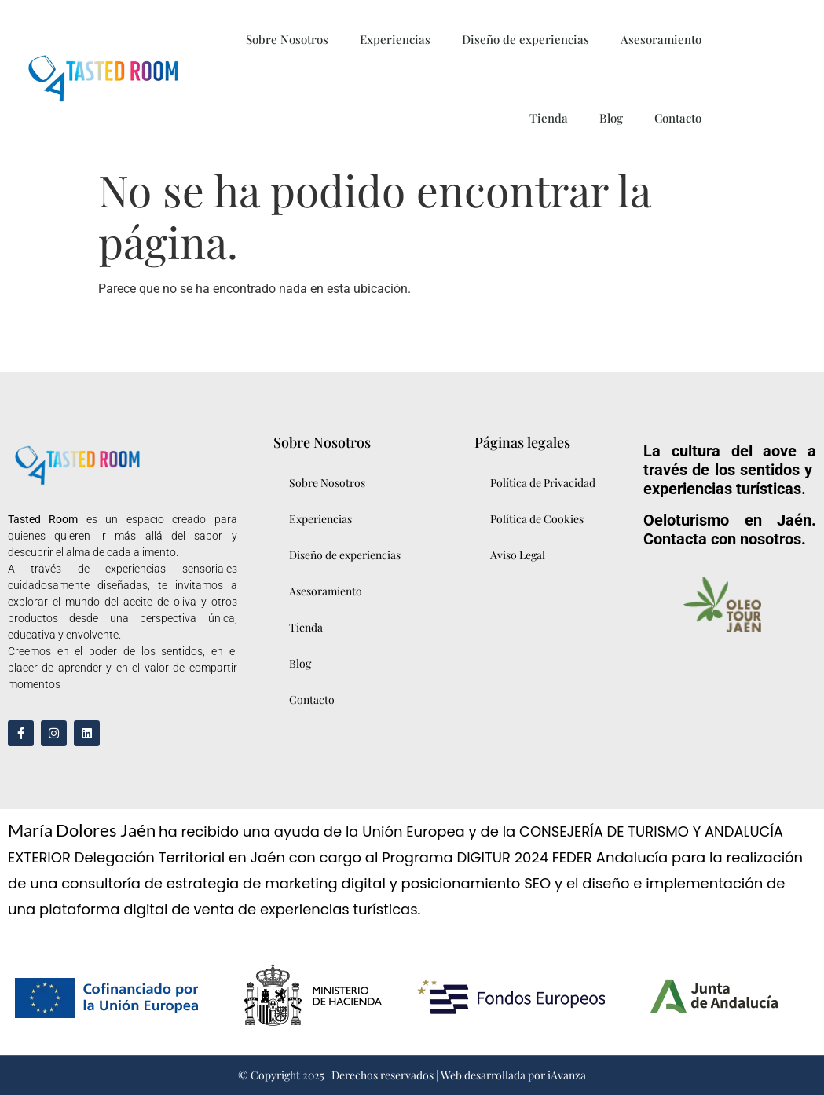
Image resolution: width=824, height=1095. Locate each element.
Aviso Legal (517, 555)
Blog (611, 118)
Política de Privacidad (542, 482)
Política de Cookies (537, 518)
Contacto (677, 118)
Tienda (548, 118)
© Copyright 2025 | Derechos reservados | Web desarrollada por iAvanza (412, 1075)
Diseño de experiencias (525, 39)
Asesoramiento (661, 39)
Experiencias (395, 39)
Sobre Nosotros (287, 39)
